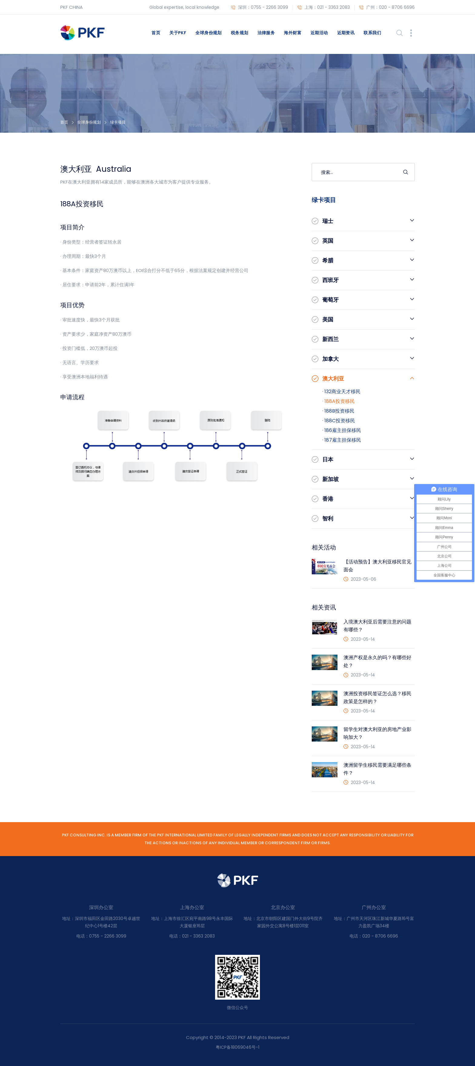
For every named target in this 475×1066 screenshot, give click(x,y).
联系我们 (372, 33)
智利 (327, 518)
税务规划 (239, 33)
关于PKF (177, 33)
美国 (327, 319)
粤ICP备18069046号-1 (237, 1047)
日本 (327, 459)
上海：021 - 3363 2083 (323, 7)
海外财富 (292, 33)
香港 (327, 499)
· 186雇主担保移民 (341, 430)
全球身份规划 (208, 33)
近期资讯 (346, 33)
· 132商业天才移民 (341, 391)
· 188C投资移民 (338, 420)
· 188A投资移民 (338, 401)
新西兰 (330, 339)
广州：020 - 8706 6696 (387, 7)
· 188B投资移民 (338, 410)
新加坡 (330, 479)
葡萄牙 (330, 300)
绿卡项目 (118, 122)
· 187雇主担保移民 (341, 440)
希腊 (327, 260)
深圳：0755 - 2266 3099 (259, 7)
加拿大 (330, 359)
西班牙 (330, 280)
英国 (327, 240)
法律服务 (266, 33)
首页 (155, 33)
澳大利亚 (333, 378)
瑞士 (327, 221)
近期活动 (319, 33)
